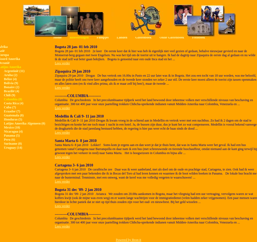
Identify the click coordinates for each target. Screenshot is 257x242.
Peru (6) (9, 139)
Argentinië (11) (14, 71)
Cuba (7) (10, 107)
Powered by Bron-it (128, 240)
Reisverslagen (79, 37)
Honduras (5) (13, 119)
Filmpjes (103, 37)
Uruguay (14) (13, 148)
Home (58, 37)
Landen (122, 37)
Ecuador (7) (12, 111)
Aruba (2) (10, 75)
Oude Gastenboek (172, 37)
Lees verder (62, 63)
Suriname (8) (13, 143)
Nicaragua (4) (13, 131)
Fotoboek (198, 37)
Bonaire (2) (11, 87)
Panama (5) (12, 135)
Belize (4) (10, 79)
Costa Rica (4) (14, 103)
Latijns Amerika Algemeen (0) (24, 123)
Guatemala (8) (14, 115)
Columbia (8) (13, 99)
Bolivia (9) (11, 83)
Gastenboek (143, 37)
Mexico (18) (12, 127)
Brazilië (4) (11, 91)
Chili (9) (9, 95)
